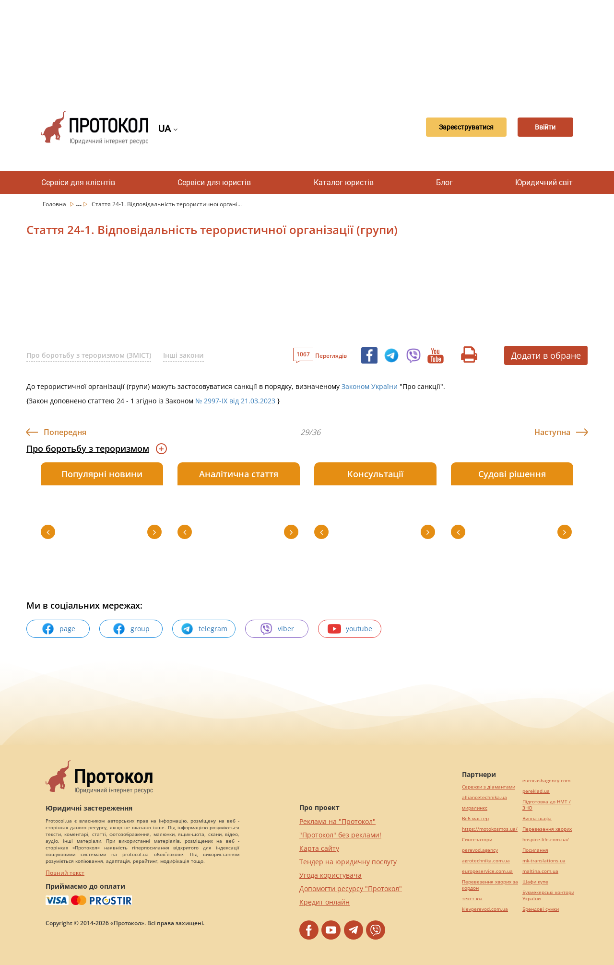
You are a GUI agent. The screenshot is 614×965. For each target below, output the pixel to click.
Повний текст (65, 873)
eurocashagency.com (546, 780)
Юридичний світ (544, 182)
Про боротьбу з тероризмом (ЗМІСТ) (88, 355)
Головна (55, 204)
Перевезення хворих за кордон (490, 885)
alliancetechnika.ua (484, 797)
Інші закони (183, 355)
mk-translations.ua (544, 861)
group (131, 628)
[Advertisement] (307, 48)
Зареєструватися (449, 127)
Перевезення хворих (547, 829)
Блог (444, 182)
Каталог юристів (344, 182)
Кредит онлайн (324, 901)
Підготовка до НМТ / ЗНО (546, 805)
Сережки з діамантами (488, 787)
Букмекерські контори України (548, 895)
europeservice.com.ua (487, 871)
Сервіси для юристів (214, 182)
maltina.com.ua (540, 871)
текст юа (472, 898)
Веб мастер (475, 818)
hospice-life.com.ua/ (545, 839)
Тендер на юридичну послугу (348, 861)
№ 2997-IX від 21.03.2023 (235, 400)
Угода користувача (330, 875)
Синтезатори (477, 839)
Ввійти (540, 127)
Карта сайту (319, 848)
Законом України (369, 386)
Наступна (552, 432)
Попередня (65, 432)
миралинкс (474, 808)
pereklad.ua (536, 791)
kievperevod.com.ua (485, 909)
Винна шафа (537, 818)
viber (277, 628)
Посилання (535, 850)
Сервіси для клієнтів (78, 182)
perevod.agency (480, 850)
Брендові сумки (540, 909)
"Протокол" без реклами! (340, 834)
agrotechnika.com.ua (486, 861)
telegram (203, 628)
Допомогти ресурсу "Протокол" (350, 888)
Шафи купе (535, 882)
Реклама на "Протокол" (337, 821)
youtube (350, 628)
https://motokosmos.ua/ (490, 829)
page (58, 628)
